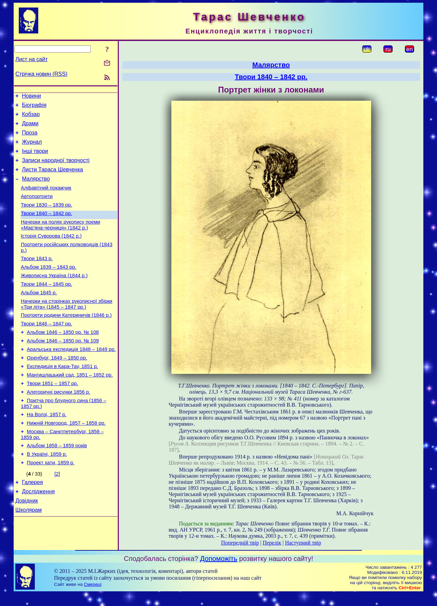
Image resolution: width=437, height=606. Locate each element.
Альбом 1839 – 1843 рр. (48, 286)
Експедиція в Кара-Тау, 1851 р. (62, 397)
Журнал (32, 148)
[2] (57, 515)
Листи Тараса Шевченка (52, 179)
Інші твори (35, 158)
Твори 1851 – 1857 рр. (52, 416)
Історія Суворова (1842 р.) (51, 252)
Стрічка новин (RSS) (41, 74)
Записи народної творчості (55, 168)
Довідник (26, 545)
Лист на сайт (31, 59)
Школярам (28, 555)
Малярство (36, 189)
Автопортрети (37, 208)
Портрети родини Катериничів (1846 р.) (66, 339)
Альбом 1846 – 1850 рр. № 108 (63, 359)
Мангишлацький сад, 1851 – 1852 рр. (70, 406)
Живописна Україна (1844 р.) (54, 296)
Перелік (272, 543)
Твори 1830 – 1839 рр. (46, 218)
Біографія (34, 107)
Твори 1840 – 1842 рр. (46, 227)
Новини (31, 97)
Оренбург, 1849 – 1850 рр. (57, 387)
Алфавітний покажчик (46, 199)
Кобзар (31, 117)
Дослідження (38, 534)
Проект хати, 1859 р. (50, 503)
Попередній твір (240, 543)
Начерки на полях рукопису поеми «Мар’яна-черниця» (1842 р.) (60, 240)
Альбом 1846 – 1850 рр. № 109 (63, 368)
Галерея (32, 524)
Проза (29, 138)
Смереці (93, 596)
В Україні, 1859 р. (47, 494)
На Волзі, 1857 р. (47, 450)
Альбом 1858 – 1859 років (57, 484)
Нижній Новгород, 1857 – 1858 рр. (66, 460)
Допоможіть (218, 570)
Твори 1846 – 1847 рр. (46, 349)
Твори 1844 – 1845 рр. (46, 305)
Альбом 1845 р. (39, 315)
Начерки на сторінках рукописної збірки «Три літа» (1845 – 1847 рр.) (66, 327)
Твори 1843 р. (37, 277)
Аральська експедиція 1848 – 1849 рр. (71, 378)
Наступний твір (303, 543)
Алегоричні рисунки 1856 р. (58, 425)
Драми (30, 127)
